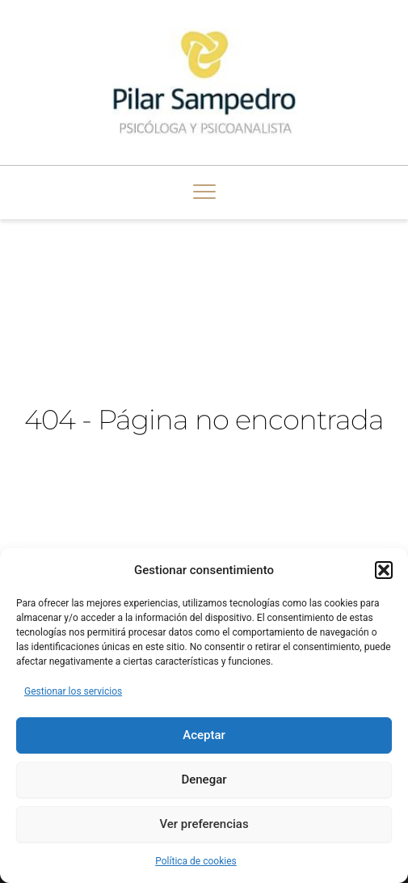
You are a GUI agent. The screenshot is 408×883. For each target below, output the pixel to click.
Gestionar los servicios (73, 691)
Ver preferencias (203, 824)
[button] (384, 570)
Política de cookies (196, 861)
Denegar (203, 779)
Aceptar (204, 735)
